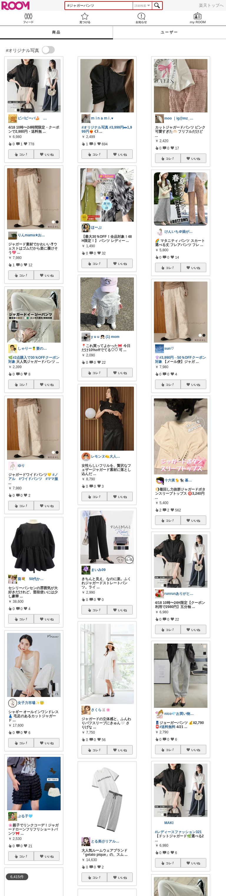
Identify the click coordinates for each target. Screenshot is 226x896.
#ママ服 (52, 479)
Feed (28, 18)
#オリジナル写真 (95, 127)
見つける (84, 18)
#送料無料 (167, 727)
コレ (23, 154)
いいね (49, 154)
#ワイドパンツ (30, 479)
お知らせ (141, 18)
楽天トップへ (211, 5)
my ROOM (198, 18)
